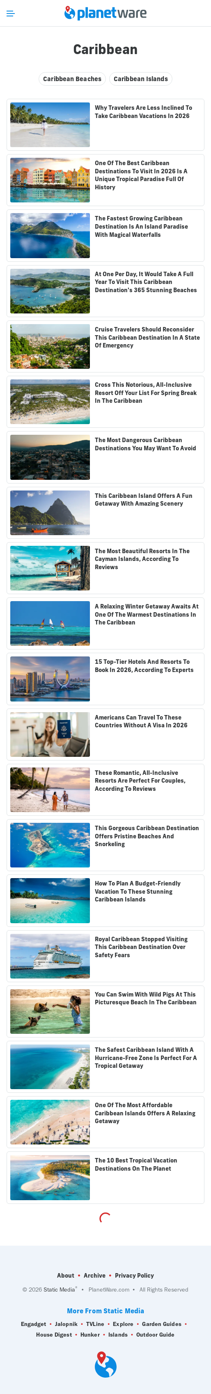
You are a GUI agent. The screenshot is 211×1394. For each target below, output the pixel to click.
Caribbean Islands (141, 79)
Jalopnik (66, 1324)
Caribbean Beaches (72, 79)
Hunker (90, 1335)
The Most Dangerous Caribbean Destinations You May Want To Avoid (145, 444)
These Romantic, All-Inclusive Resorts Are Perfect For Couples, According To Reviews (140, 780)
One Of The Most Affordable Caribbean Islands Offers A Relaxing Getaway (145, 1113)
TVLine (95, 1324)
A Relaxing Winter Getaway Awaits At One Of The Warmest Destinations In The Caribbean (147, 614)
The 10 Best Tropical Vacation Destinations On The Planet (136, 1164)
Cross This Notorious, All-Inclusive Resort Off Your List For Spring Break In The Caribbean (146, 392)
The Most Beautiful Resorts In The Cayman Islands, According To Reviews (142, 559)
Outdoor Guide (155, 1335)
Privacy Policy (134, 1275)
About (65, 1275)
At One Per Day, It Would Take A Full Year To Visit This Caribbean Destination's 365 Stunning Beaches (146, 282)
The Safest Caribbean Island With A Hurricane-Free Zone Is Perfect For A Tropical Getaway (146, 1057)
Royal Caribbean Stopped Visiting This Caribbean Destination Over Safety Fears (141, 947)
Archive (95, 1275)
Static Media (59, 1289)
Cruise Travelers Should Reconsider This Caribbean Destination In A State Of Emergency (147, 337)
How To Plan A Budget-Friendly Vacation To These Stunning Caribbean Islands (138, 891)
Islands (118, 1335)
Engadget (33, 1324)
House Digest (53, 1335)
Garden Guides (161, 1324)
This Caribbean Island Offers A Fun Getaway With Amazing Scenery (144, 500)
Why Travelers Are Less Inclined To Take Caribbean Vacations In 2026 (143, 112)
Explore (123, 1324)
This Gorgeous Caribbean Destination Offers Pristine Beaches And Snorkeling (147, 836)
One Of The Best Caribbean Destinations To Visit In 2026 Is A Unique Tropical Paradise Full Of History (141, 175)
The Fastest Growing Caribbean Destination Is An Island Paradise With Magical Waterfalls (141, 226)
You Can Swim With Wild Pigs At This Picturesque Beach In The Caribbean (146, 998)
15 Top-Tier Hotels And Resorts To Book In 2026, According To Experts (144, 666)
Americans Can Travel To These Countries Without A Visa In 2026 (141, 721)
